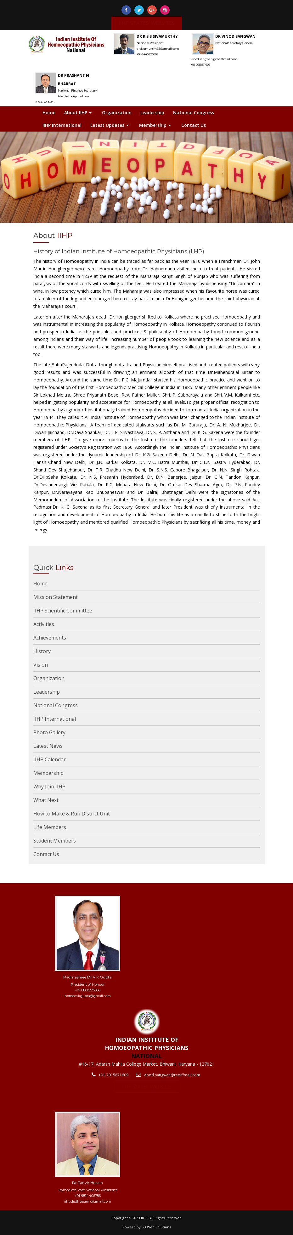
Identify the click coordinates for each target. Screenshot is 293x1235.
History (42, 651)
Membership (155, 125)
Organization (117, 113)
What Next (46, 800)
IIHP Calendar (49, 759)
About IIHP (78, 113)
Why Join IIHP (49, 786)
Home (48, 113)
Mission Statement (55, 597)
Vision (40, 664)
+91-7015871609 (113, 1075)
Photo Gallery (49, 732)
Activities (43, 624)
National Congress (193, 113)
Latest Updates (109, 125)
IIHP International (62, 125)
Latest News (48, 745)
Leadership (152, 113)
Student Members (54, 840)
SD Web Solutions (156, 1227)
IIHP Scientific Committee (62, 610)
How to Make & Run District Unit (71, 813)
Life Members (49, 827)
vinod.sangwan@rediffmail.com (172, 1075)
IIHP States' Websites (146, 1086)
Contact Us (193, 125)
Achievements (49, 637)
